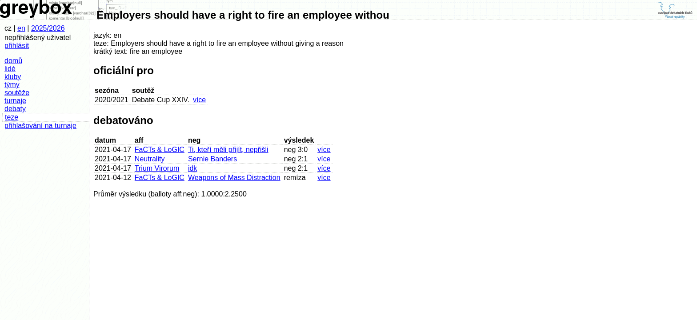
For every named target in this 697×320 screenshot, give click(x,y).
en (21, 28)
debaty (15, 108)
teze (11, 117)
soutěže (16, 92)
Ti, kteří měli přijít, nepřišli (228, 149)
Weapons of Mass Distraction (234, 177)
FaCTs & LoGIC (159, 149)
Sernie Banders (212, 159)
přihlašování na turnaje (40, 125)
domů (13, 60)
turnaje (15, 100)
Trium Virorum (157, 168)
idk (192, 168)
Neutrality (150, 159)
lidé (10, 68)
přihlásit (16, 45)
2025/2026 (48, 28)
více (199, 100)
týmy (12, 84)
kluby (12, 76)
